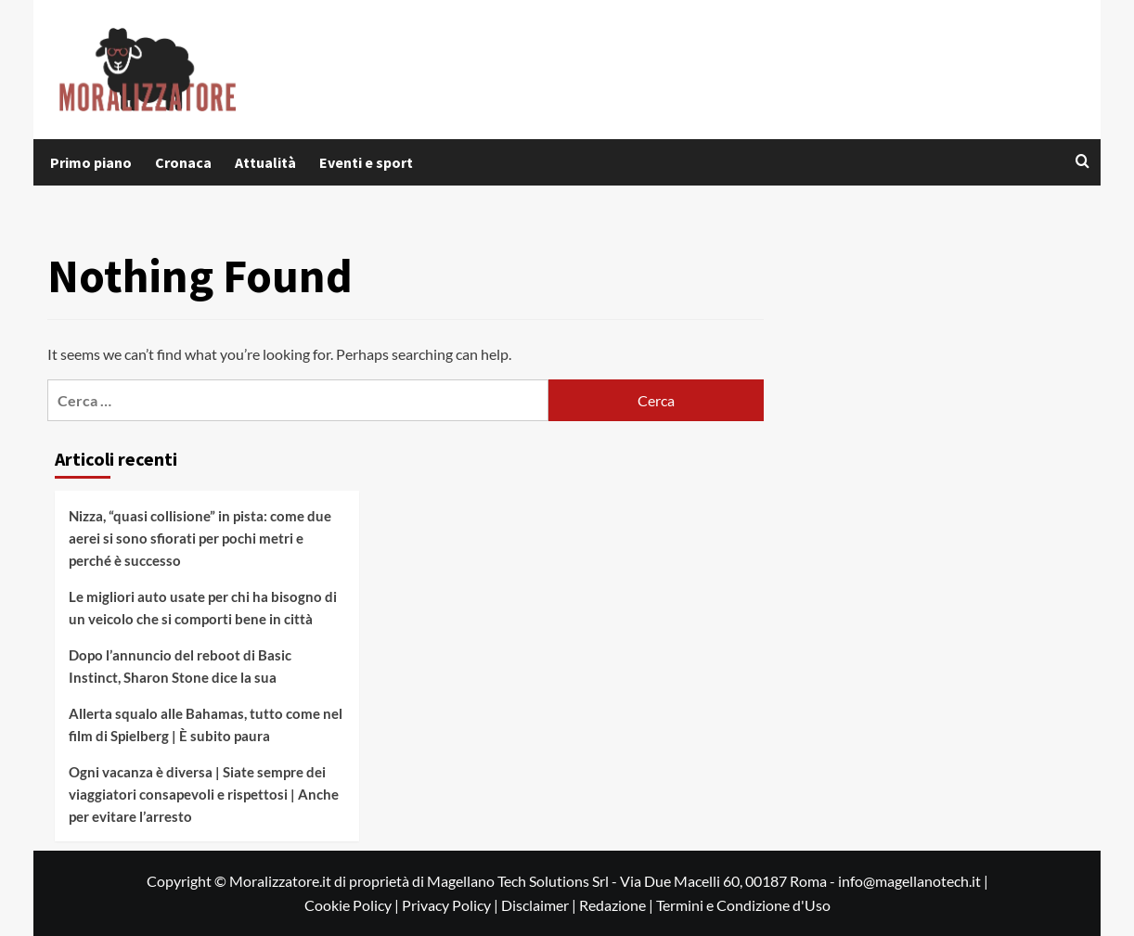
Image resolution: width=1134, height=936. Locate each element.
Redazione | (617, 905)
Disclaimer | (540, 905)
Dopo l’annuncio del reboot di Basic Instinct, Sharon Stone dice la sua (180, 666)
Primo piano (91, 162)
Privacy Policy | (451, 905)
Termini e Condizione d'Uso (743, 905)
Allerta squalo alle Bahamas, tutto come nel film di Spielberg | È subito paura (205, 724)
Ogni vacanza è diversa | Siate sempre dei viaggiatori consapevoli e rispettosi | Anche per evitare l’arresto (204, 794)
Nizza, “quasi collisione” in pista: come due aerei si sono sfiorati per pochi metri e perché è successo (200, 538)
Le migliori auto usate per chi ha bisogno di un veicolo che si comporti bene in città (203, 607)
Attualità (265, 162)
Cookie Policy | (353, 905)
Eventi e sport (366, 162)
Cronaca (183, 162)
